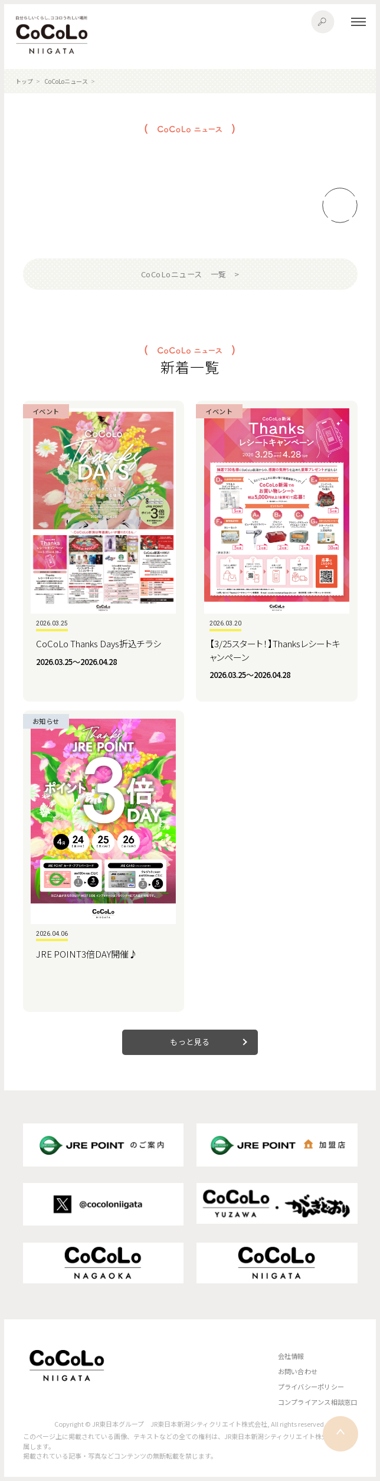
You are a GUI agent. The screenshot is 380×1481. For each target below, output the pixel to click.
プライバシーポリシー (311, 1386)
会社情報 (291, 1356)
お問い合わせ (297, 1371)
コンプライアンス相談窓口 (318, 1402)
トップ (24, 81)
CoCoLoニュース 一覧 (184, 274)
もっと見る (190, 1041)
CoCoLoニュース (66, 81)
